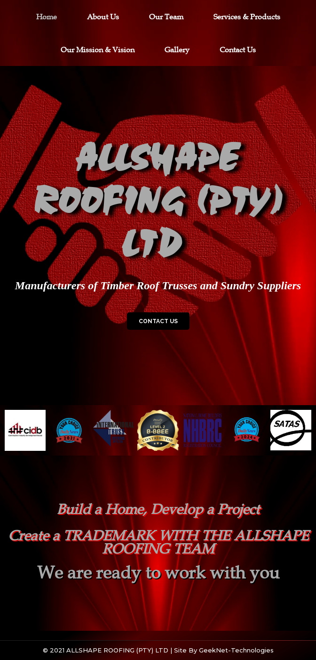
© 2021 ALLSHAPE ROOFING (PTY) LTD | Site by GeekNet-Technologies (158, 650)
